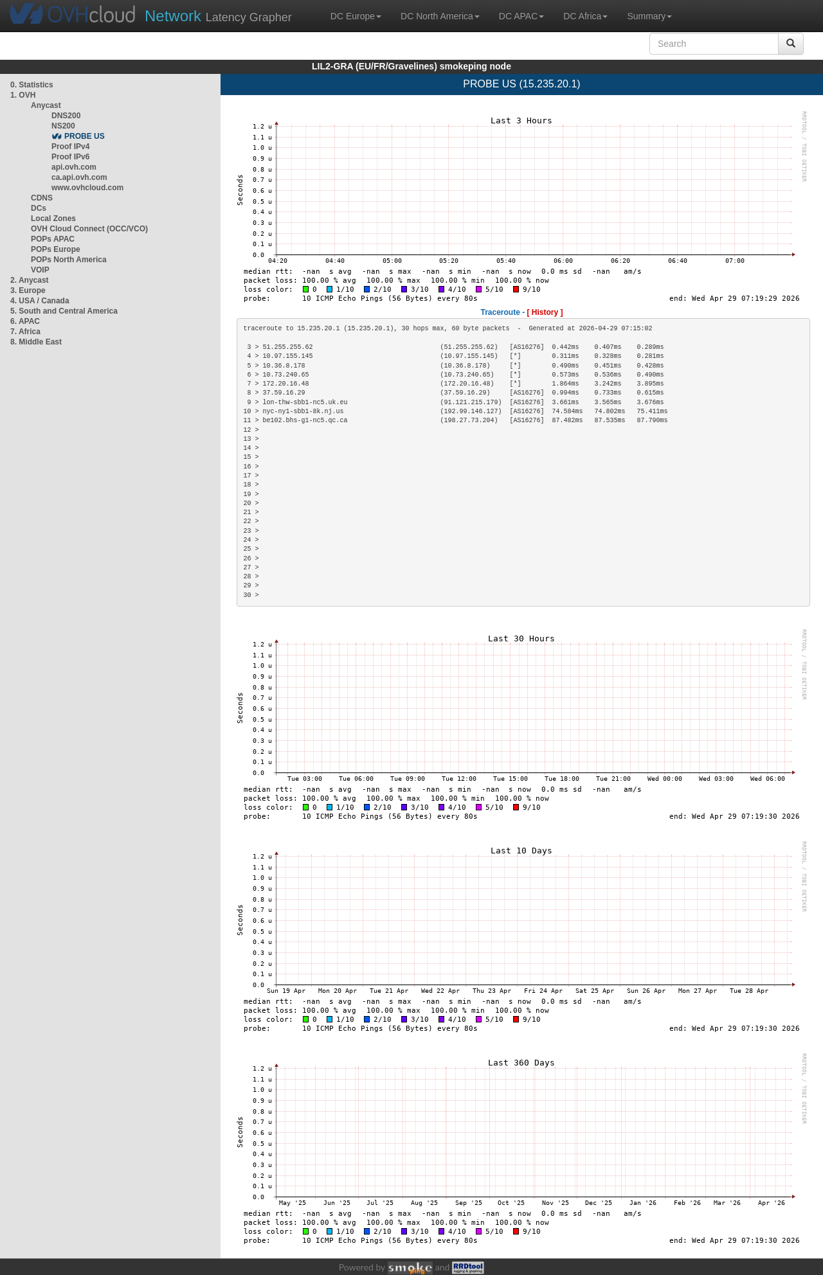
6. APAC (25, 321)
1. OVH (22, 95)
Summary (649, 16)
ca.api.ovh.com (79, 177)
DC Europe (355, 16)
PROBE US (84, 136)
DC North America (440, 16)
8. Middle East (36, 341)
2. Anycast (29, 280)
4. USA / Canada (39, 300)
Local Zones (53, 218)
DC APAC (521, 16)
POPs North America (69, 259)
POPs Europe (55, 249)
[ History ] (545, 312)
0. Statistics (31, 84)
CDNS (42, 197)
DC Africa (585, 16)
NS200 (63, 125)
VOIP (40, 269)
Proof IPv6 (70, 156)
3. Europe (28, 290)
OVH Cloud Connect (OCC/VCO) (89, 228)
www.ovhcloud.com (87, 187)
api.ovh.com (73, 167)
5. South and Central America (64, 311)
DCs (38, 208)
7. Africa (25, 331)
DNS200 (65, 115)
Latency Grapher (218, 15)
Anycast (46, 105)
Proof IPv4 (70, 146)
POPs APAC (53, 239)
